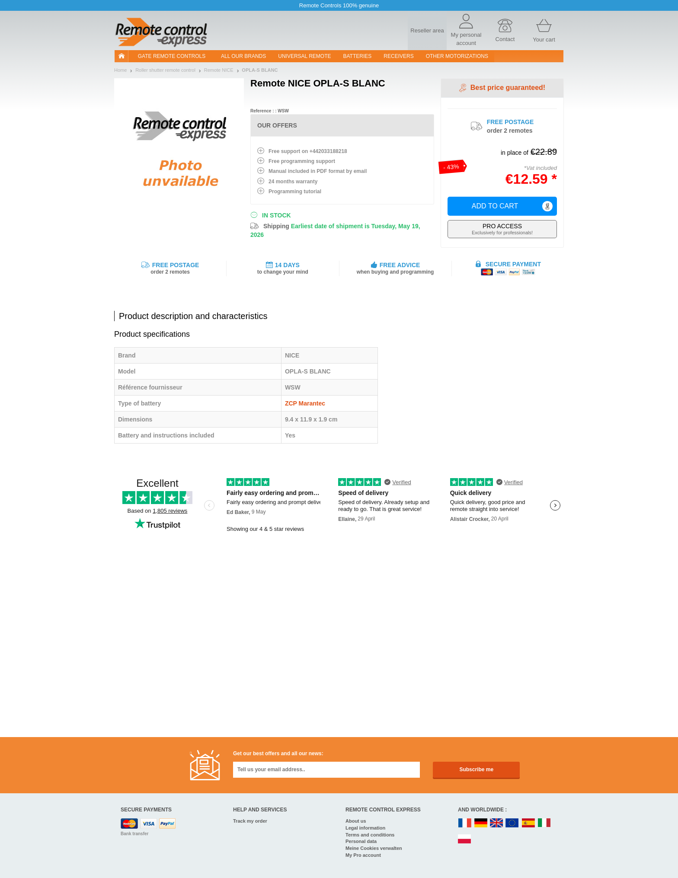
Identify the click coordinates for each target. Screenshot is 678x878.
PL (465, 839)
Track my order (250, 821)
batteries (357, 56)
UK (497, 823)
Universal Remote (304, 56)
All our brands (243, 56)
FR (465, 823)
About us (355, 821)
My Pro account (363, 855)
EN (512, 823)
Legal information (365, 827)
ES (528, 823)
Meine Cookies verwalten (373, 848)
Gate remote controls (171, 56)
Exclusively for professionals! (502, 229)
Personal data (361, 841)
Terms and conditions (369, 834)
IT (544, 823)
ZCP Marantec (305, 403)
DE (481, 823)
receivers (398, 56)
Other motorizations (457, 56)
